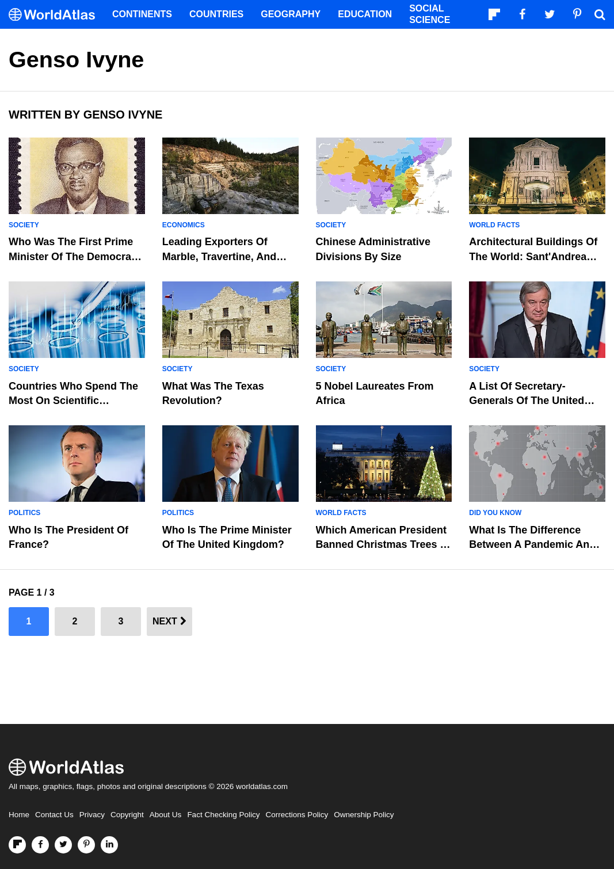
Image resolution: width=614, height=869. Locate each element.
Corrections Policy (296, 814)
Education (365, 14)
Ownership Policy (364, 814)
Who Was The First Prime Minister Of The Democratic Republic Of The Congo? (76, 256)
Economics (183, 225)
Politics (24, 513)
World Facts (494, 225)
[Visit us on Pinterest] (86, 844)
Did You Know (495, 513)
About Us (166, 814)
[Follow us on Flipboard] (17, 844)
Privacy (92, 814)
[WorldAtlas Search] (599, 14)
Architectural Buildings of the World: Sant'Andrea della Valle (533, 256)
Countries (216, 14)
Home (19, 814)
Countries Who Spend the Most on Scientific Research (73, 400)
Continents (142, 14)
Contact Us (54, 814)
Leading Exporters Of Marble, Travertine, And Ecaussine (219, 256)
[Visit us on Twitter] (63, 844)
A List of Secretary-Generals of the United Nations (526, 400)
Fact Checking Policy (223, 814)
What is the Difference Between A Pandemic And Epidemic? (532, 544)
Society (24, 225)
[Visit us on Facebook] (40, 844)
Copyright (127, 814)
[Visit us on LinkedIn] (109, 844)
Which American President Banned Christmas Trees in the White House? (382, 544)
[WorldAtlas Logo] (56, 14)
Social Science (429, 14)
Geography (291, 14)
